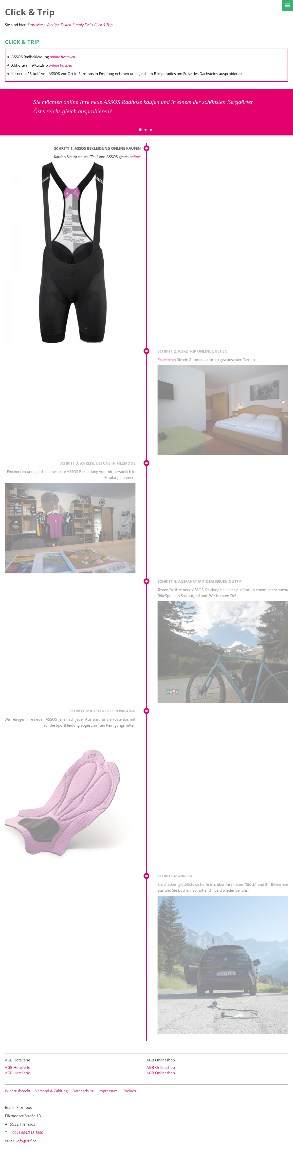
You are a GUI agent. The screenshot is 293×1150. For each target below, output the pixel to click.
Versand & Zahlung (51, 1090)
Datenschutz (83, 1090)
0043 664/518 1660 (27, 1132)
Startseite (35, 24)
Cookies (129, 1090)
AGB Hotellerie (17, 1067)
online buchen (60, 65)
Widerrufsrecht (17, 1090)
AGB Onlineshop (160, 1067)
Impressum (108, 1090)
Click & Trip (103, 24)
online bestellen (62, 56)
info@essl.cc (26, 1140)
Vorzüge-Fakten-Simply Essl (68, 24)
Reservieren (171, 359)
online (134, 156)
